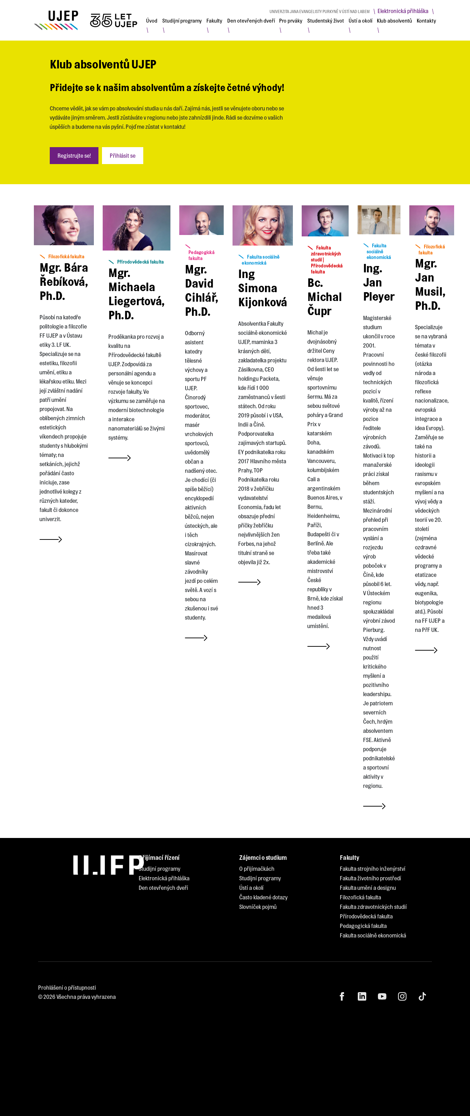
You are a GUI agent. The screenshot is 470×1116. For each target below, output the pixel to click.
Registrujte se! (74, 155)
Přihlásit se (122, 155)
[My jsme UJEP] (87, 20)
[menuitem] (151, 20)
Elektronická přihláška (403, 10)
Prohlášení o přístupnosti (67, 987)
